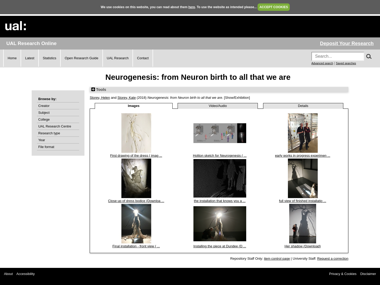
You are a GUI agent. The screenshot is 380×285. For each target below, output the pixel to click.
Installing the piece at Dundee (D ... (219, 246)
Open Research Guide (81, 58)
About (8, 274)
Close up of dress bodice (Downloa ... (136, 201)
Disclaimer (368, 274)
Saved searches (346, 63)
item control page (277, 259)
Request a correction (332, 259)
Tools (98, 89)
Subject (44, 113)
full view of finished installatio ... (302, 201)
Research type (49, 133)
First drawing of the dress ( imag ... (136, 156)
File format (46, 147)
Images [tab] (134, 106)
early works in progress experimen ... (302, 156)
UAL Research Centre (54, 126)
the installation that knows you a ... (220, 201)
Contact (143, 58)
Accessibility (25, 274)
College (44, 119)
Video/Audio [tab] (218, 106)
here (191, 7)
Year (41, 140)
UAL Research (118, 58)
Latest (29, 58)
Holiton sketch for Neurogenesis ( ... (219, 156)
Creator (44, 106)
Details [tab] (303, 106)
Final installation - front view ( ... (136, 246)
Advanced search (322, 63)
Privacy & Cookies (343, 274)
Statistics (49, 58)
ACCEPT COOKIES (273, 7)
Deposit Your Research (347, 43)
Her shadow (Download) (302, 246)
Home (12, 58)
